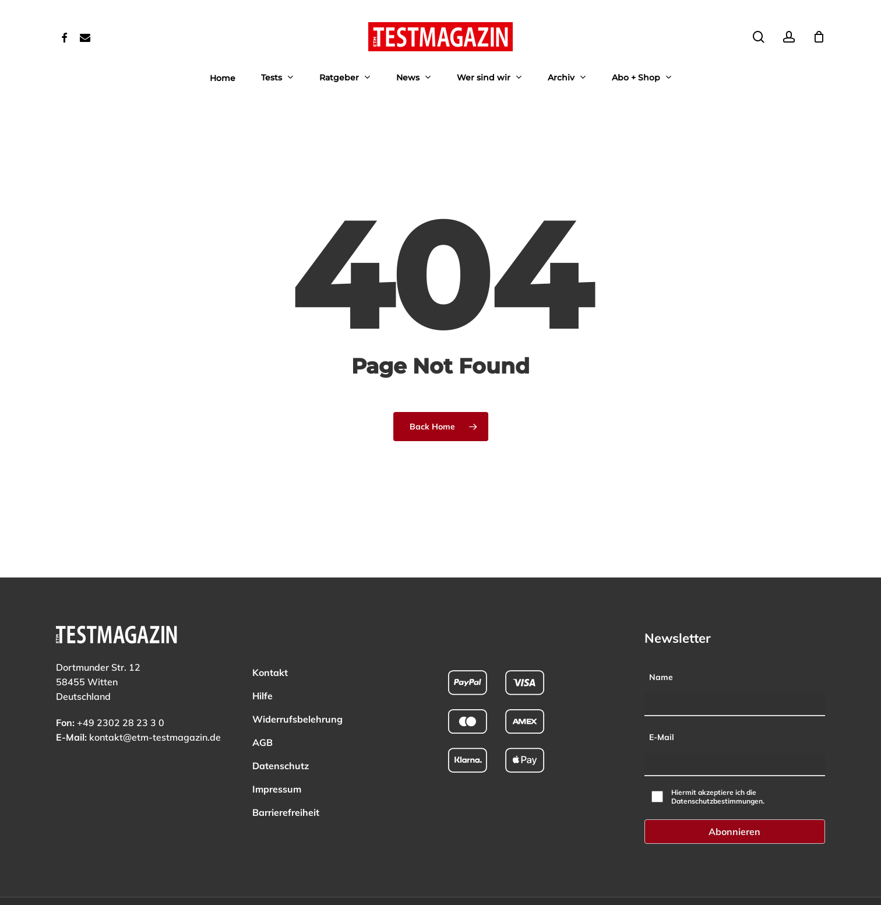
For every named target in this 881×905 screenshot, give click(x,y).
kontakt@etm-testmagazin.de (155, 707)
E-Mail (661, 707)
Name (661, 647)
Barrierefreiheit (285, 782)
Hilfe (262, 665)
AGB (262, 712)
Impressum (276, 759)
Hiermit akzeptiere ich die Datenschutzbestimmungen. (717, 766)
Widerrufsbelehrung (297, 689)
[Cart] (818, 36)
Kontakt (270, 642)
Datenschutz (280, 735)
